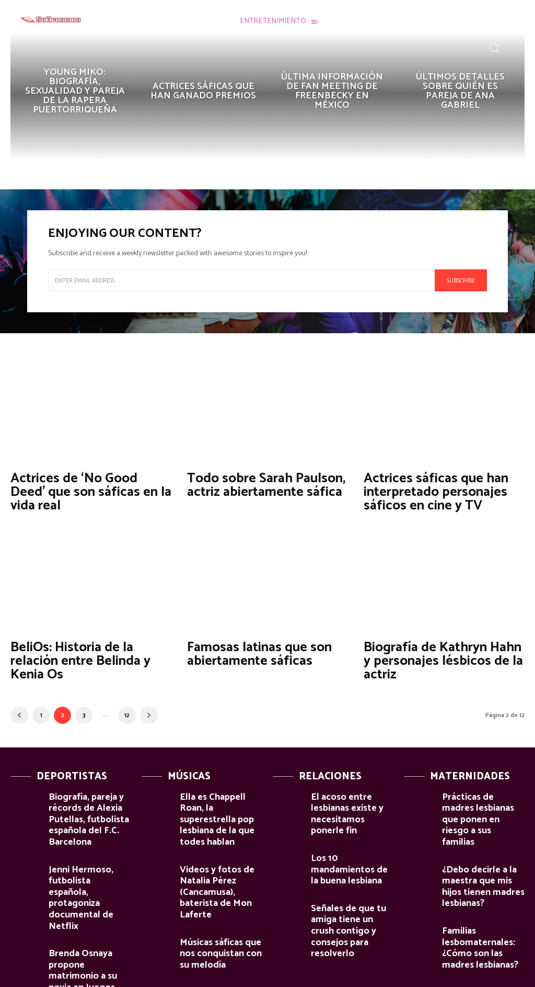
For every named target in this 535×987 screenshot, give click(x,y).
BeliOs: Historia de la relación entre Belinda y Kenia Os (76, 656)
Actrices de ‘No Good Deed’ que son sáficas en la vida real (87, 490)
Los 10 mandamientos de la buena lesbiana (347, 836)
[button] (494, 47)
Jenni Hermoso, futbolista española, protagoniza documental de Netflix (90, 863)
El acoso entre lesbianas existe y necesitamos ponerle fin (351, 798)
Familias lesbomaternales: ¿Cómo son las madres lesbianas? (483, 896)
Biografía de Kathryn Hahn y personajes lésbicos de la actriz (442, 656)
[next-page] (149, 709)
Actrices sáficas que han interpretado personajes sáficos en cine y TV (430, 490)
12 (127, 709)
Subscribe (461, 281)
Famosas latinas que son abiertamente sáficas (254, 649)
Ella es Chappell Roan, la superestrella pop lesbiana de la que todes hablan (220, 803)
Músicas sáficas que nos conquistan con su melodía (219, 901)
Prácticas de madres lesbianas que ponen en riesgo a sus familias (481, 798)
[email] (241, 280)
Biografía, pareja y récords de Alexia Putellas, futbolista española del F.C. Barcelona (80, 807)
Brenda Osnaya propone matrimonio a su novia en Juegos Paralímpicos (90, 910)
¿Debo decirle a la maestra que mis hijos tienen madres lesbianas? (478, 845)
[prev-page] (19, 709)
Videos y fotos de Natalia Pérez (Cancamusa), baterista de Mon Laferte (217, 854)
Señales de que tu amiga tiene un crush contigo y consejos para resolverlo (352, 882)
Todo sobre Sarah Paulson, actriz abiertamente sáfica (261, 484)
